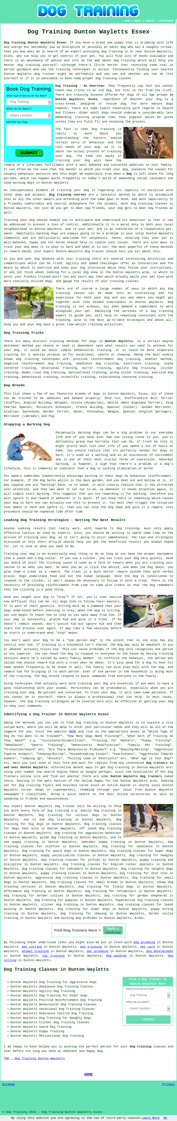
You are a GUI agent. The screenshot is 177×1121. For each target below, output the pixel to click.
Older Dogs (79, 995)
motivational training (87, 372)
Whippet (61, 402)
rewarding (110, 493)
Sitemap (8, 1084)
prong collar (121, 372)
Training (11, 220)
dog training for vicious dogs (69, 815)
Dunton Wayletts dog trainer (80, 251)
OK (165, 1118)
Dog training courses (67, 194)
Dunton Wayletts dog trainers (136, 776)
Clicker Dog (49, 1022)
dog (129, 173)
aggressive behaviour (103, 833)
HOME (127, 21)
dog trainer (44, 74)
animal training (35, 951)
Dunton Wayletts (119, 341)
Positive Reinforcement (59, 1000)
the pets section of (54, 780)
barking (62, 464)
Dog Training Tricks (24, 333)
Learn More (151, 1118)
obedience (84, 363)
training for (15, 354)
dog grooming (144, 942)
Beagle (113, 411)
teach (59, 90)
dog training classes (113, 78)
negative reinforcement (24, 363)
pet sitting (32, 947)
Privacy (168, 1084)
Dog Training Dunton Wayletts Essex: (36, 42)
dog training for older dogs (84, 909)
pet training (91, 947)
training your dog (72, 160)
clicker (167, 368)
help (7, 324)
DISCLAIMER (166, 21)
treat (106, 169)
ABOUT (137, 21)
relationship (110, 377)
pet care (147, 947)
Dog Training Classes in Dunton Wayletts (56, 969)
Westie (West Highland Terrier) (135, 402)
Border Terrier (56, 411)
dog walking (116, 955)
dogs (169, 103)
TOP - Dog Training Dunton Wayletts (34, 1058)
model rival (32, 372)
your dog (22, 247)
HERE (72, 731)
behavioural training (92, 350)
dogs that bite (25, 828)
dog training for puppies (56, 900)
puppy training (153, 860)
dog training (112, 51)
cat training (53, 955)
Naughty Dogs (80, 1018)
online (122, 794)
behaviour (138, 220)
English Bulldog (37, 402)
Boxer (78, 411)
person (105, 1046)
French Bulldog (89, 407)
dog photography (159, 951)
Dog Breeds (14, 385)
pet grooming (97, 951)
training (81, 94)
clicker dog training (59, 904)
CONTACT (150, 21)
